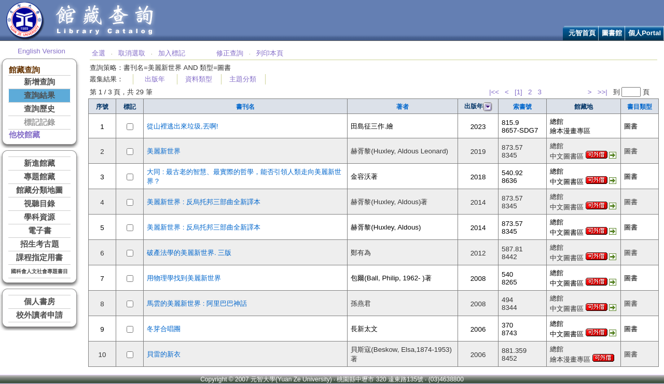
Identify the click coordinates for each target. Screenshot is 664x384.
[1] (518, 92)
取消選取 (131, 53)
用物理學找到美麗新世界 (184, 278)
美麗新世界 (164, 151)
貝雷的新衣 (164, 354)
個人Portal (644, 33)
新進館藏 (39, 163)
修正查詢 (229, 53)
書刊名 (245, 106)
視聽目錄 (39, 204)
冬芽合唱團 (164, 329)
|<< (494, 92)
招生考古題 (39, 244)
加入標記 (171, 53)
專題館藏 (39, 177)
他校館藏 (24, 135)
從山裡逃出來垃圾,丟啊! (182, 126)
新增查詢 (39, 82)
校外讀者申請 (39, 315)
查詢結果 (39, 95)
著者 (402, 106)
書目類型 (639, 106)
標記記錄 (39, 122)
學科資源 (39, 217)
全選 (98, 53)
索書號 (522, 106)
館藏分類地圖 (39, 190)
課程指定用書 (39, 257)
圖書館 (612, 33)
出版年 (155, 79)
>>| (602, 92)
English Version (41, 51)
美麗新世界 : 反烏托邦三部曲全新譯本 (203, 202)
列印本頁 (269, 53)
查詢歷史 (39, 109)
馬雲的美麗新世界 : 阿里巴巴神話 (197, 303)
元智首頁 (582, 33)
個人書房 (39, 301)
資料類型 (198, 79)
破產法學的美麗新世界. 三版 (189, 253)
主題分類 (242, 79)
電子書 (39, 230)
